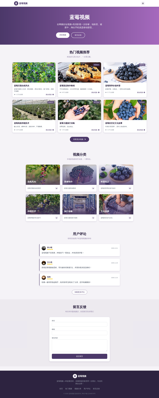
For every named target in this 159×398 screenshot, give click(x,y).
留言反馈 (78, 35)
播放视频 (50, 94)
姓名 (53, 320)
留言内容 (55, 338)
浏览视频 (62, 35)
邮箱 (53, 329)
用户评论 (87, 389)
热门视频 (68, 389)
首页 (61, 389)
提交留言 (79, 356)
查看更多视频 (79, 139)
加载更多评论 (80, 292)
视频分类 (78, 389)
